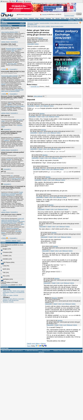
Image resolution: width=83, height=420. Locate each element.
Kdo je (62, 18)
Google (35, 26)
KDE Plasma (5, 262)
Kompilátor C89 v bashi (8, 44)
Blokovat (46, 106)
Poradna (3, 18)
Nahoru (43, 343)
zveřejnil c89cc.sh (11, 49)
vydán (3, 121)
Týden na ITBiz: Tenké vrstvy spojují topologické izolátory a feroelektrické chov (13, 292)
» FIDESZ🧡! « (5, 69)
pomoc (43, 26)
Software (20, 18)
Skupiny (42, 18)
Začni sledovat (38, 96)
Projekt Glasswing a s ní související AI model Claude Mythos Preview (13, 187)
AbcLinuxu (6, 289)
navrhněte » (21, 242)
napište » (22, 23)
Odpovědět (30, 44)
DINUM (3, 84)
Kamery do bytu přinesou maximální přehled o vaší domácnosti (13, 299)
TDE (3, 272)
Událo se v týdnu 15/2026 (10, 295)
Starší (19, 240)
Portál (71, 18)
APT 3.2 (3, 171)
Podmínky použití (68, 350)
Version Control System (57, 26)
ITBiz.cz (12, 1)
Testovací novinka (8, 302)
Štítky (29, 26)
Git (32, 26)
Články (25, 18)
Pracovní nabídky (6, 25)
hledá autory (27, 14)
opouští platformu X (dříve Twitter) (14, 106)
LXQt (3, 265)
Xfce (3, 276)
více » (4, 210)
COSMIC (4, 255)
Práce (76, 18)
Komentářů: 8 (14, 150)
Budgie (4, 249)
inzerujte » (22, 25)
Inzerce (61, 350)
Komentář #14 (35, 86)
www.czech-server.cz (17, 350)
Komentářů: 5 (14, 113)
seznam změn (16, 178)
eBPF (22, 224)
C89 (12, 51)
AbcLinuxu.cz (5, 1)
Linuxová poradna (44, 23)
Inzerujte (44, 14)
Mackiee (40, 38)
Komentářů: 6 (13, 69)
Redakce (56, 350)
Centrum (8, 240)
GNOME (4, 259)
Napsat (14, 240)
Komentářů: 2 (14, 212)
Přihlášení (71, 20)
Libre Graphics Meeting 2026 (10, 28)
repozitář (8, 159)
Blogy (37, 18)
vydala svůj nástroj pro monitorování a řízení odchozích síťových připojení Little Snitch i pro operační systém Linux (13, 220)
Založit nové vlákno (33, 343)
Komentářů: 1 (13, 238)
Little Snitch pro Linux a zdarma (11, 214)
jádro (39, 26)
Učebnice (31, 18)
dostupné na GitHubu (13, 228)
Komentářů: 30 (5, 285)
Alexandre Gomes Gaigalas (13, 48)
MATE (3, 269)
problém (48, 26)
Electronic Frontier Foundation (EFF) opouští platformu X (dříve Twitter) (12, 96)
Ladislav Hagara (5, 41)
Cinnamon (5, 252)
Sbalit (37, 106)
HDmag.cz (19, 1)
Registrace (78, 20)
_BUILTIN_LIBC (11, 63)
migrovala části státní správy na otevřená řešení (12, 90)
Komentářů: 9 (13, 94)
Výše (43, 116)
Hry (53, 18)
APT (12, 175)
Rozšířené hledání (69, 15)
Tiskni (29, 346)
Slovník (58, 18)
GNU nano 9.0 (5, 115)
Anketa (3, 242)
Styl (2, 20)
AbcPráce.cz (27, 1)
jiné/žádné (5, 279)
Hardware (13, 18)
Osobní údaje (77, 350)
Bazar (67, 18)
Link (41, 106)
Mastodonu (11, 39)
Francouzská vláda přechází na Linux (13, 71)
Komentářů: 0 (14, 41)
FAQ (8, 18)
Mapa (80, 18)
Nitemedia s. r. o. (36, 350)
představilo (17, 139)
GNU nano (19, 119)
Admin (37, 44)
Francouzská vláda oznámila (9, 75)
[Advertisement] (48, 91)
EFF (9, 103)
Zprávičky (4, 23)
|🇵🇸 (2, 129)
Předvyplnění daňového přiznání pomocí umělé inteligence (11, 132)
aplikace (6, 140)
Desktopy (48, 18)
